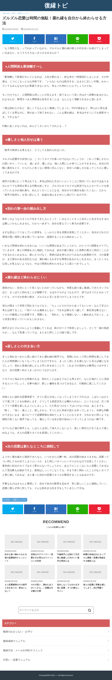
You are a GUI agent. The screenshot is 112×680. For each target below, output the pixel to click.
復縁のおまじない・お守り (18, 631)
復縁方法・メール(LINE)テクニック (23, 650)
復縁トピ (56, 5)
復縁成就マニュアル (14, 641)
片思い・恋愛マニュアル (15, 500)
